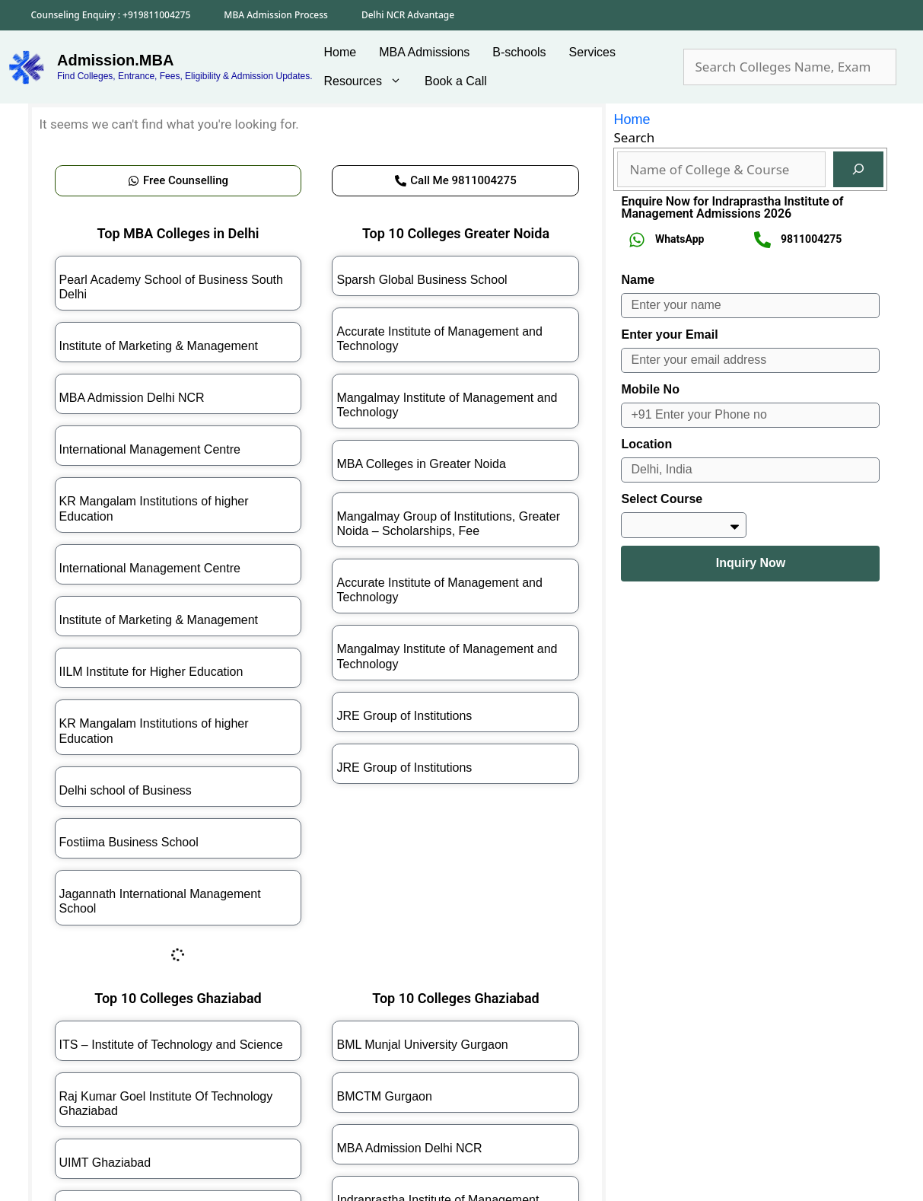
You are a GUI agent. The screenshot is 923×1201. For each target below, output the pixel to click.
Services (592, 52)
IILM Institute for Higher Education (151, 671)
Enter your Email (669, 334)
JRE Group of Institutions (404, 715)
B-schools (519, 52)
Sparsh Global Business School (421, 279)
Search (633, 137)
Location (646, 444)
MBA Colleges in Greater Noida (420, 463)
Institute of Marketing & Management (158, 345)
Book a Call (456, 81)
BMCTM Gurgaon (383, 1096)
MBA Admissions (424, 52)
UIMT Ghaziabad (105, 1162)
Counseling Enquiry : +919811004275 (111, 14)
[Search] (858, 169)
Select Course (661, 498)
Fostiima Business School (129, 842)
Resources (368, 81)
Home (340, 52)
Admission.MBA (115, 60)
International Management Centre (149, 449)
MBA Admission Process (276, 14)
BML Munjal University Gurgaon (422, 1044)
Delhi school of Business (125, 790)
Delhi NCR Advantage (407, 14)
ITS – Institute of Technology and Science (171, 1044)
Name (637, 279)
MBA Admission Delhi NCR (132, 397)
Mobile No (650, 389)
